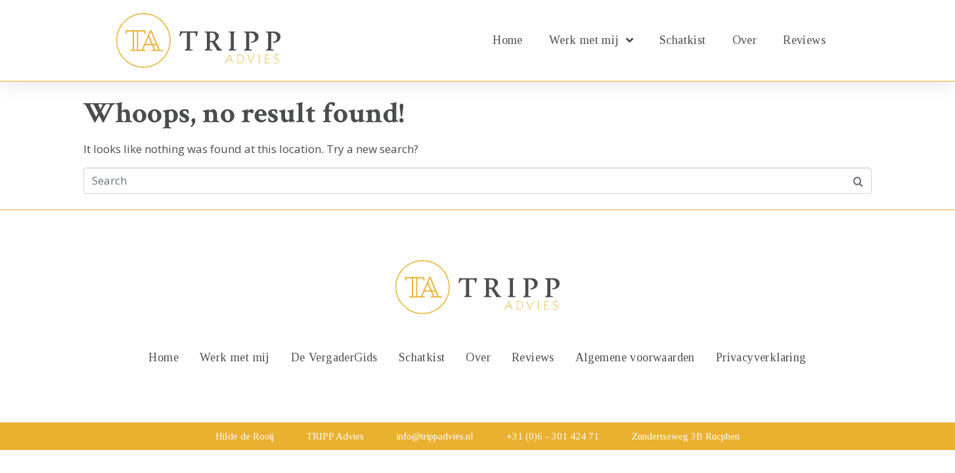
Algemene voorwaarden (635, 357)
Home (508, 40)
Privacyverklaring (761, 357)
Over (744, 40)
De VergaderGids (334, 357)
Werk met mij (591, 40)
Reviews (804, 40)
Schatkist (682, 40)
